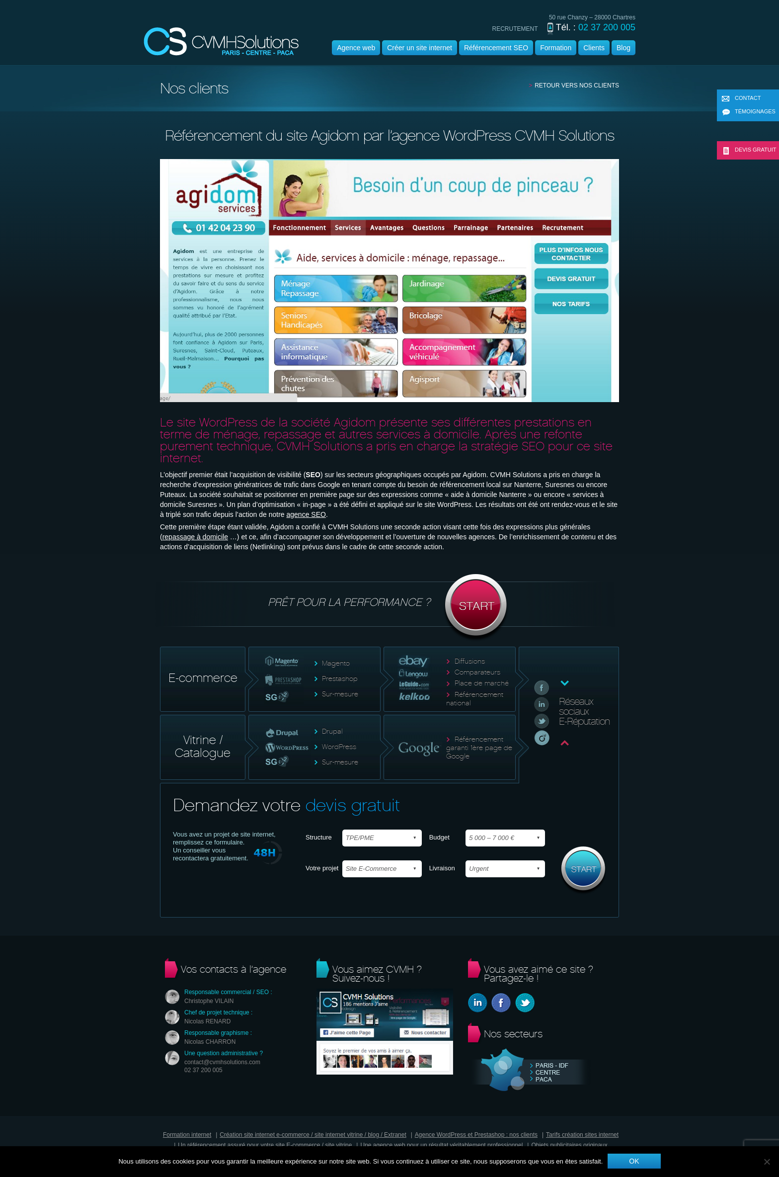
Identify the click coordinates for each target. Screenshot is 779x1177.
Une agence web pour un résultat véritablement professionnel (441, 1145)
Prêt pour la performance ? (390, 608)
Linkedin (477, 1002)
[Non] (767, 1162)
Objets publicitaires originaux (569, 1145)
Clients (594, 48)
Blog (623, 48)
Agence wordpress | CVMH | (221, 41)
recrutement (515, 28)
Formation (555, 48)
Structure (319, 837)
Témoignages (749, 112)
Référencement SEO (496, 48)
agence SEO (305, 514)
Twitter (525, 1002)
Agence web (356, 48)
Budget (439, 837)
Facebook (501, 1002)
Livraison (442, 868)
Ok (634, 1161)
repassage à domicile (195, 537)
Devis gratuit (749, 151)
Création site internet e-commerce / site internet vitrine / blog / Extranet (313, 1134)
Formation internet (187, 1134)
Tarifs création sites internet (582, 1134)
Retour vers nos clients (577, 85)
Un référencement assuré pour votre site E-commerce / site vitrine (265, 1145)
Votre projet (322, 868)
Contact (741, 99)
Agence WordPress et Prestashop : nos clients (476, 1134)
